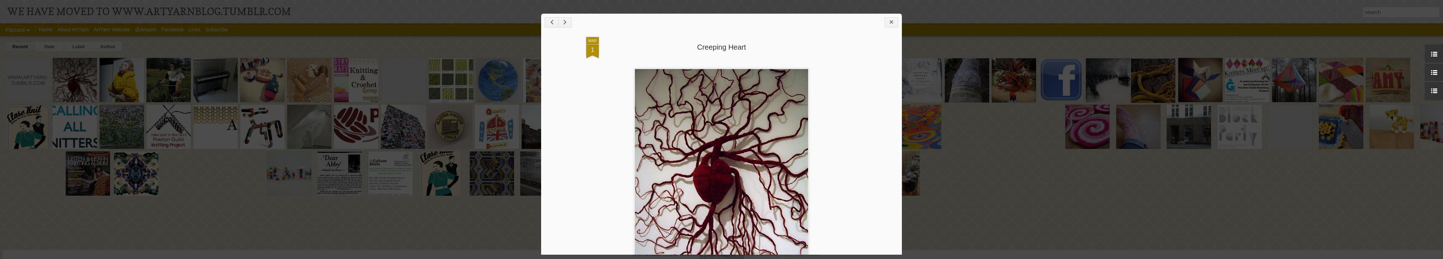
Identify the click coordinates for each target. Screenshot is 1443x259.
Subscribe (216, 29)
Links (195, 29)
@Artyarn (145, 29)
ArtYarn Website (112, 29)
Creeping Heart (721, 47)
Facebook (172, 29)
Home (45, 29)
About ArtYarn (73, 29)
